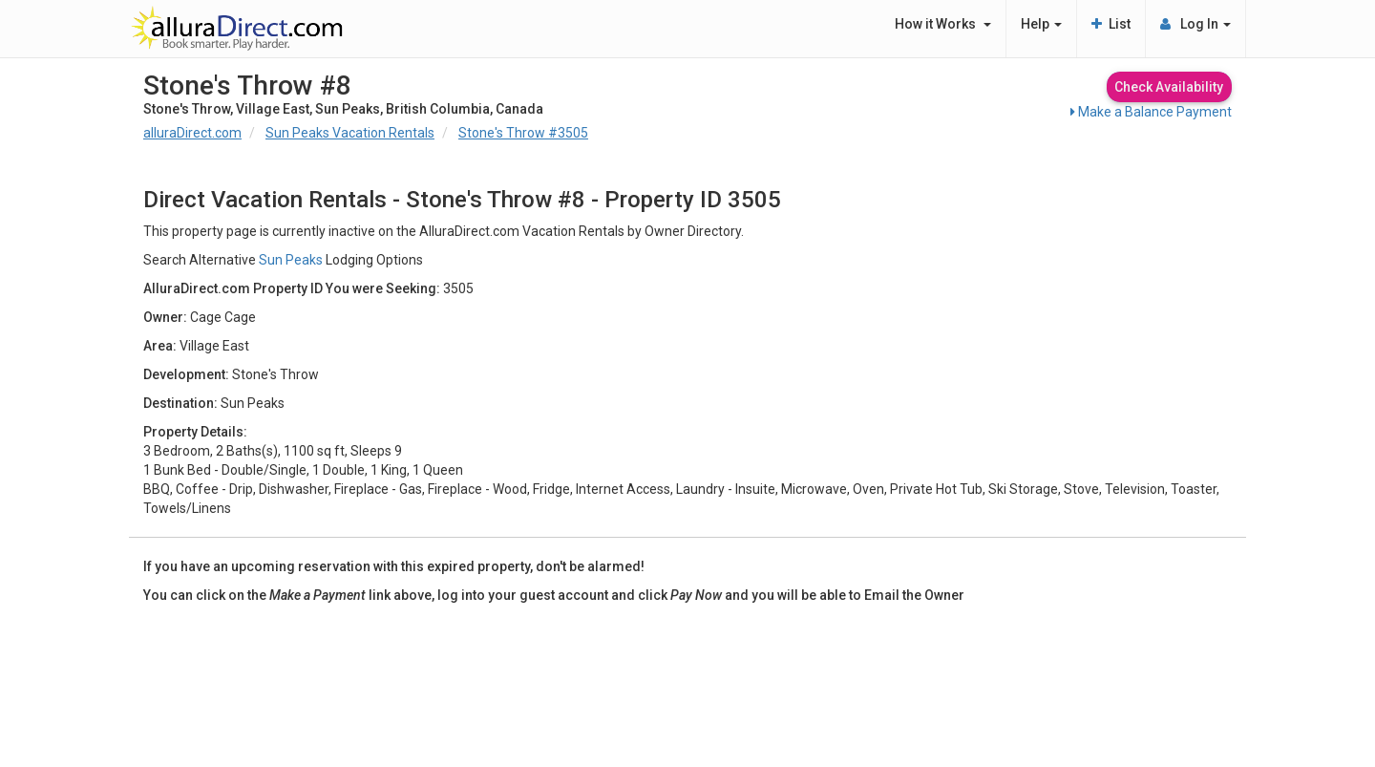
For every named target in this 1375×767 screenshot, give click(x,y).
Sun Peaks (291, 259)
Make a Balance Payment (1151, 111)
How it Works (943, 24)
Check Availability (1168, 87)
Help (1041, 24)
